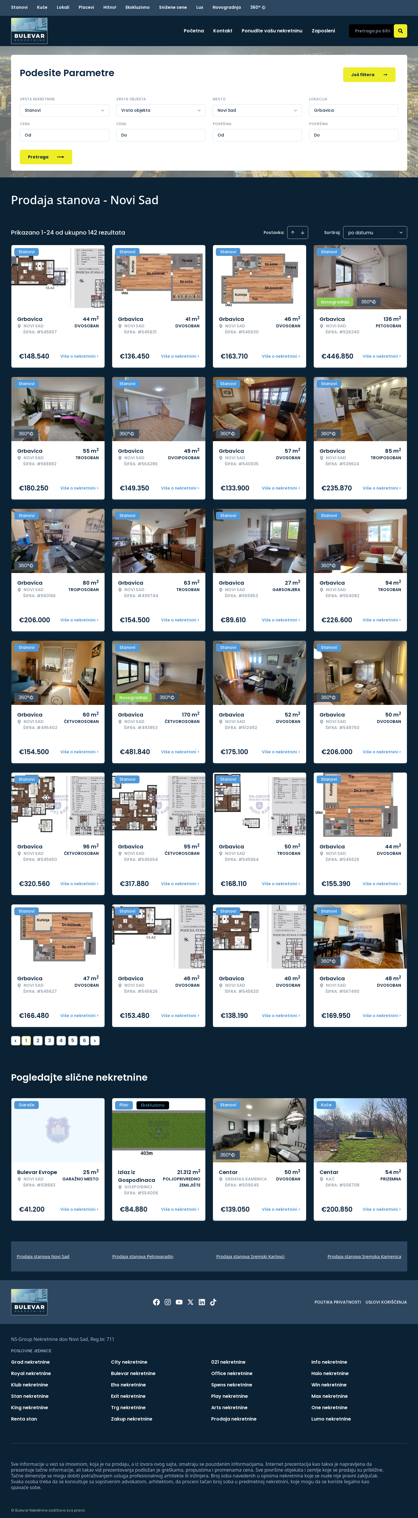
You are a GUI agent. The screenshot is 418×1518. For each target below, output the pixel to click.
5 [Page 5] (72, 1036)
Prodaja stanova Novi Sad (43, 1252)
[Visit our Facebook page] (156, 1298)
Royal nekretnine (31, 1369)
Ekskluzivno (138, 7)
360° (258, 7)
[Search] (400, 31)
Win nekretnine (329, 1381)
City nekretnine (129, 1358)
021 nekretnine (228, 1358)
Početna (194, 30)
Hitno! (109, 7)
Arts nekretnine (229, 1403)
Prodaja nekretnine (234, 1415)
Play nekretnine (229, 1392)
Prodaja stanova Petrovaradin (142, 1252)
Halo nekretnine (330, 1369)
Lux (199, 7)
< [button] (15, 1037)
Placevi (86, 7)
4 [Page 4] (61, 1036)
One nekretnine (329, 1403)
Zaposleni (323, 30)
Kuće (42, 7)
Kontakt (222, 30)
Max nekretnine (329, 1392)
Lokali (63, 7)
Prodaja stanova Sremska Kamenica (364, 1252)
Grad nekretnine (30, 1358)
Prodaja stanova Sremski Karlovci (250, 1252)
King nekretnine (29, 1403)
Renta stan (24, 1415)
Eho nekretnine (128, 1381)
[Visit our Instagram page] (167, 1298)
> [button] (94, 1037)
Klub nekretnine (29, 1381)
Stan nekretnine (30, 1392)
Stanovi (19, 7)
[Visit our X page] (190, 1298)
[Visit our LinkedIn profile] (201, 1298)
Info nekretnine (329, 1358)
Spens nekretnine (231, 1381)
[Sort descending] (302, 228)
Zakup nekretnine (131, 1415)
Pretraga (46, 153)
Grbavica (324, 106)
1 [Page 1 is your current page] (26, 1036)
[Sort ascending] (292, 228)
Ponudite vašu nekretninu (272, 30)
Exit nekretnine (128, 1392)
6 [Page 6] (84, 1036)
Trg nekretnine (128, 1403)
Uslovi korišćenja (386, 1298)
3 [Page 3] (49, 1036)
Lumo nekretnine (331, 1415)
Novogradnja (227, 7)
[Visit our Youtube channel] (179, 1298)
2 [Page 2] (37, 1036)
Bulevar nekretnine (133, 1369)
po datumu (360, 229)
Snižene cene (173, 7)
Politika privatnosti (338, 1298)
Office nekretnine (232, 1369)
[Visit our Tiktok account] (213, 1298)
